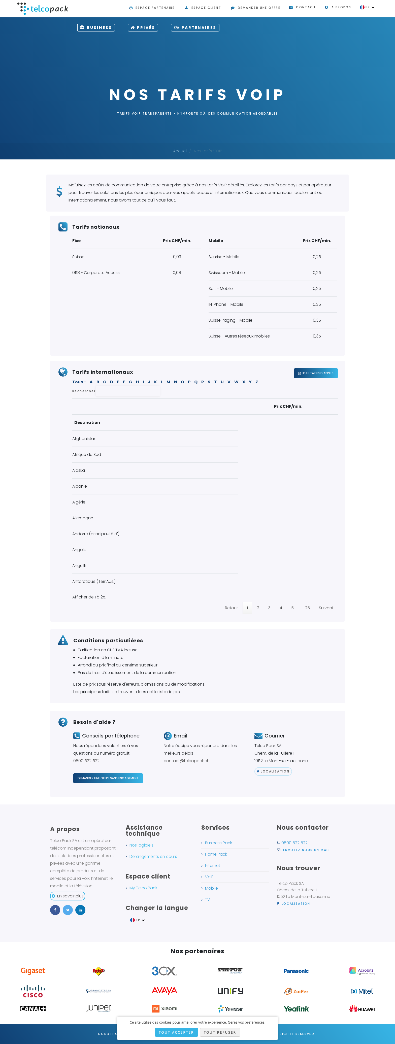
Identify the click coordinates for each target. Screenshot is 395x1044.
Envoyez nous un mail (303, 850)
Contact (306, 7)
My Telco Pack (143, 888)
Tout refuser (220, 1032)
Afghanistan (84, 439)
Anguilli (79, 565)
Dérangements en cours (153, 856)
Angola (79, 550)
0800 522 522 (86, 761)
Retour (231, 608)
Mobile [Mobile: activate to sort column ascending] (307, 422)
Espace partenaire (155, 8)
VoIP (209, 877)
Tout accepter (176, 1032)
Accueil (180, 151)
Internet (212, 865)
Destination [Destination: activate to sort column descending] (87, 422)
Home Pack (216, 854)
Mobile (211, 888)
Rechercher (116, 391)
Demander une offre (259, 8)
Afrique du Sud (86, 454)
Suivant (326, 608)
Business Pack (218, 843)
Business (96, 27)
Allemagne (82, 518)
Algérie (78, 502)
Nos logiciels (141, 845)
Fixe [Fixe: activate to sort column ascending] (257, 422)
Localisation (273, 771)
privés (143, 27)
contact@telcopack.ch (187, 761)
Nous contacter (303, 827)
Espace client (206, 8)
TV (207, 899)
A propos (341, 7)
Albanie (79, 486)
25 (307, 608)
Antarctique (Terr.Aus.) (94, 581)
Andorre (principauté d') (95, 534)
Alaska (78, 470)
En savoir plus (68, 896)
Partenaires (195, 27)
